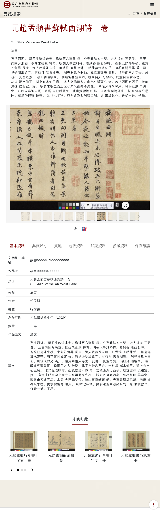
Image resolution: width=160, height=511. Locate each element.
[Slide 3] (25, 470)
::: (128, 13)
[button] (75, 229)
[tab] (17, 246)
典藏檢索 (150, 13)
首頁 (136, 13)
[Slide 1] (18, 470)
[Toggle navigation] (152, 5)
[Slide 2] (22, 470)
